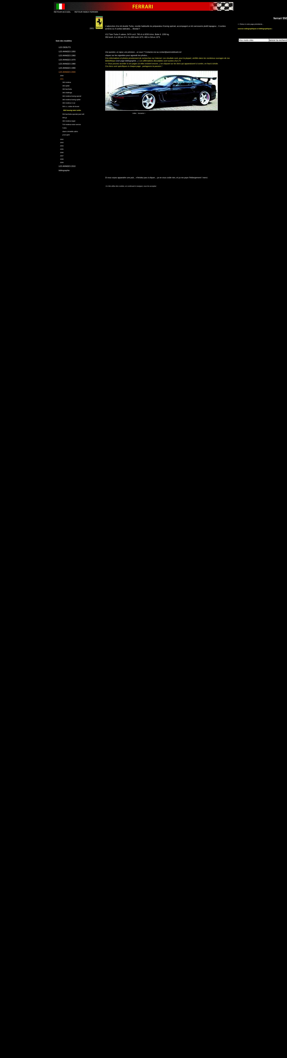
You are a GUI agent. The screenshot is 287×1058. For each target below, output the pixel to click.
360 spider (63, 85)
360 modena (63, 82)
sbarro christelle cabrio (67, 131)
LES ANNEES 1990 (66, 67)
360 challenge (64, 92)
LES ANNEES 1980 (66, 63)
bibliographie (63, 169)
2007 (60, 155)
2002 (60, 139)
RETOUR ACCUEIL (62, 12)
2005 (60, 148)
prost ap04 (63, 134)
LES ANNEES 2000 (66, 71)
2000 (60, 75)
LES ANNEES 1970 (66, 59)
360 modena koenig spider (68, 99)
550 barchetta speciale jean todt (70, 113)
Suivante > (142, 113)
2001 (60, 78)
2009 (60, 162)
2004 (60, 145)
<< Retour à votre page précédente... (251, 24)
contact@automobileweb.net (170, 52)
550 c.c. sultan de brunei (67, 106)
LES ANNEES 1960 (66, 55)
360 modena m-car (65, 102)
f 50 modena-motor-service (68, 124)
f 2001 (61, 127)
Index (134, 113)
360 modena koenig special (68, 95)
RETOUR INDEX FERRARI (86, 12)
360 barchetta (64, 89)
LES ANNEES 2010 (66, 165)
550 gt (61, 117)
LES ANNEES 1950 (66, 50)
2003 (60, 142)
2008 (60, 158)
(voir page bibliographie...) (127, 61)
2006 (60, 152)
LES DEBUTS (63, 46)
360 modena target (65, 120)
